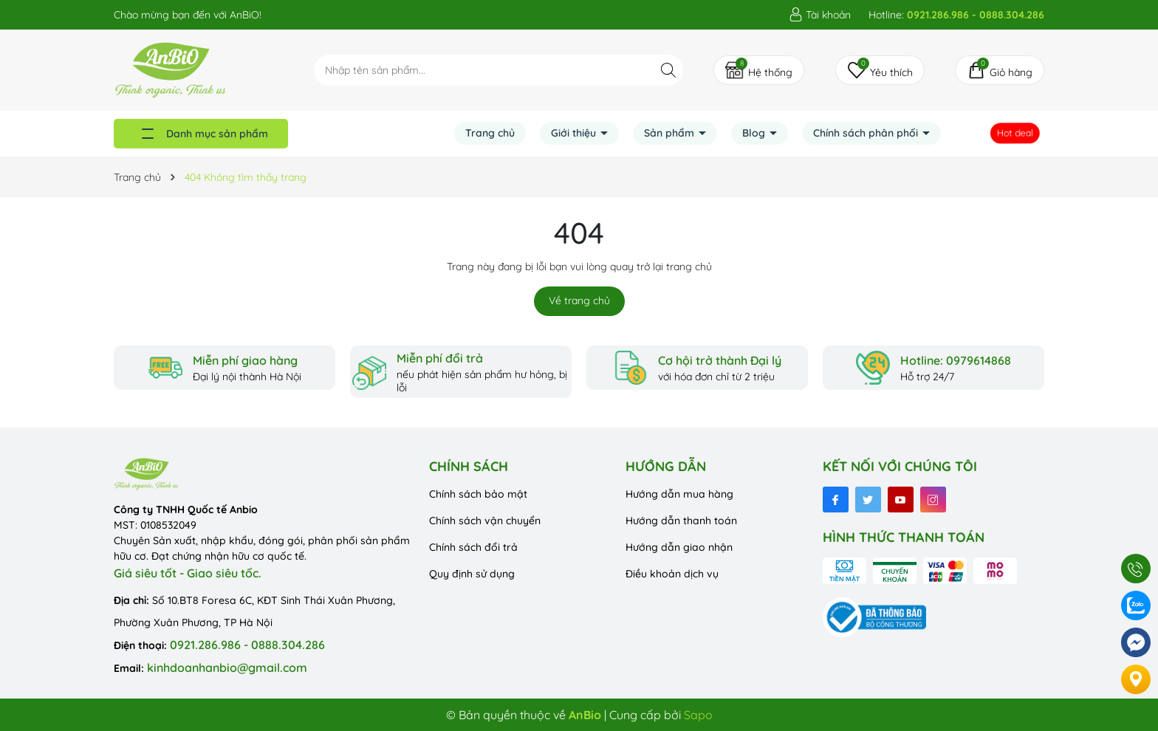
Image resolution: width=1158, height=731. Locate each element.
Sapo (698, 714)
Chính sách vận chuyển (485, 520)
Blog (755, 133)
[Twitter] (868, 499)
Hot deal (1017, 133)
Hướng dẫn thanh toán (681, 520)
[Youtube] (901, 499)
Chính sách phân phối (867, 133)
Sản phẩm (670, 133)
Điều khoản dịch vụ (672, 573)
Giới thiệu (575, 133)
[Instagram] (933, 499)
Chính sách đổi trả (473, 547)
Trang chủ (490, 133)
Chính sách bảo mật (478, 494)
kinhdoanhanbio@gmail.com (227, 667)
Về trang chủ (579, 300)
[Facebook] (836, 499)
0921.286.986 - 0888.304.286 (247, 644)
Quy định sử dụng (472, 573)
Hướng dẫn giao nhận (679, 547)
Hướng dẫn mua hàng (679, 494)
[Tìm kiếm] (668, 69)
